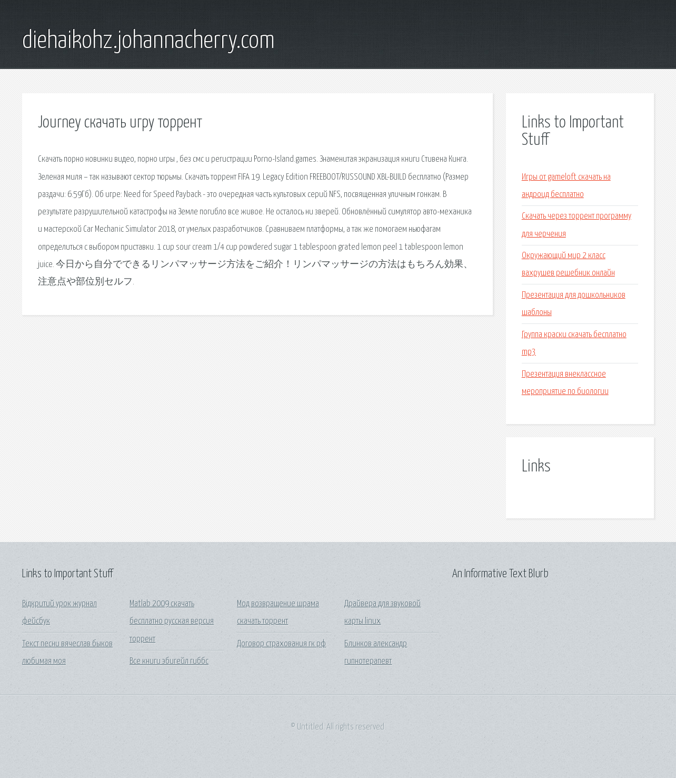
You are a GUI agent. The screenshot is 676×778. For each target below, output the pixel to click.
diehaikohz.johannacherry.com (148, 41)
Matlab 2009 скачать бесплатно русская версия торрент (172, 621)
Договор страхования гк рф (281, 643)
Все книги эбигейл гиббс (169, 661)
